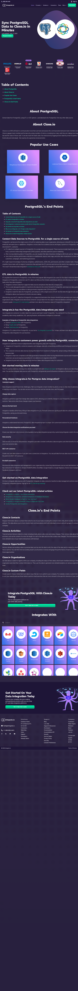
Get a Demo (72, 5)
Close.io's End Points (11, 102)
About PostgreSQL (10, 89)
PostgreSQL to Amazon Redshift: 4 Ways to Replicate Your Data (25, 476)
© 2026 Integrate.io (6, 722)
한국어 (70, 716)
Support (23, 708)
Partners (70, 704)
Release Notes (25, 713)
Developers (24, 710)
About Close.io (9, 92)
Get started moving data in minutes (15, 201)
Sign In (74, 1)
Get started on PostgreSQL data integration (17, 205)
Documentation (48, 704)
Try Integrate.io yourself (45, 305)
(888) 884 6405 (5, 1)
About (69, 702)
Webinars (70, 700)
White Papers (72, 698)
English (70, 712)
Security (46, 708)
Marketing (23, 704)
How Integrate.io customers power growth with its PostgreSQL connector (25, 198)
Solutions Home (25, 696)
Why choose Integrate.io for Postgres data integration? (20, 203)
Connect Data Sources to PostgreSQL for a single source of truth (23, 191)
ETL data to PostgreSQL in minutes (15, 193)
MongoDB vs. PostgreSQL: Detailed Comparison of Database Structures (27, 471)
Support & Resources (50, 700)
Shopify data (13, 299)
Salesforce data (15, 297)
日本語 (70, 714)
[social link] (2, 708)
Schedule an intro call (33, 241)
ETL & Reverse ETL (26, 698)
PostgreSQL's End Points (12, 98)
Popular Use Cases (10, 95)
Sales (22, 706)
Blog (45, 696)
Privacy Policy (48, 713)
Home (31, 5)
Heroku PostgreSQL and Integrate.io (16, 478)
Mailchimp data (14, 301)
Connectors (53, 5)
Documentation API (49, 706)
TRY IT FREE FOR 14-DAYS (31, 580)
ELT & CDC (24, 700)
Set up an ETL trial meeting (21, 276)
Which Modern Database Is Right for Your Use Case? (21, 473)
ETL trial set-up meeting (37, 458)
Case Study (28, 59)
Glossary (46, 715)
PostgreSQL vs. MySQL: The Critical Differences (20, 469)
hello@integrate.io (8, 700)
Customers (71, 696)
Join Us (70, 706)
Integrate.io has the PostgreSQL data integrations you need (21, 196)
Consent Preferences (50, 717)
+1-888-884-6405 (7, 704)
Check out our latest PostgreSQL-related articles (19, 208)
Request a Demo (7, 36)
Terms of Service (72, 722)
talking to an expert (50, 343)
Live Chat (46, 698)
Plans (59, 5)
